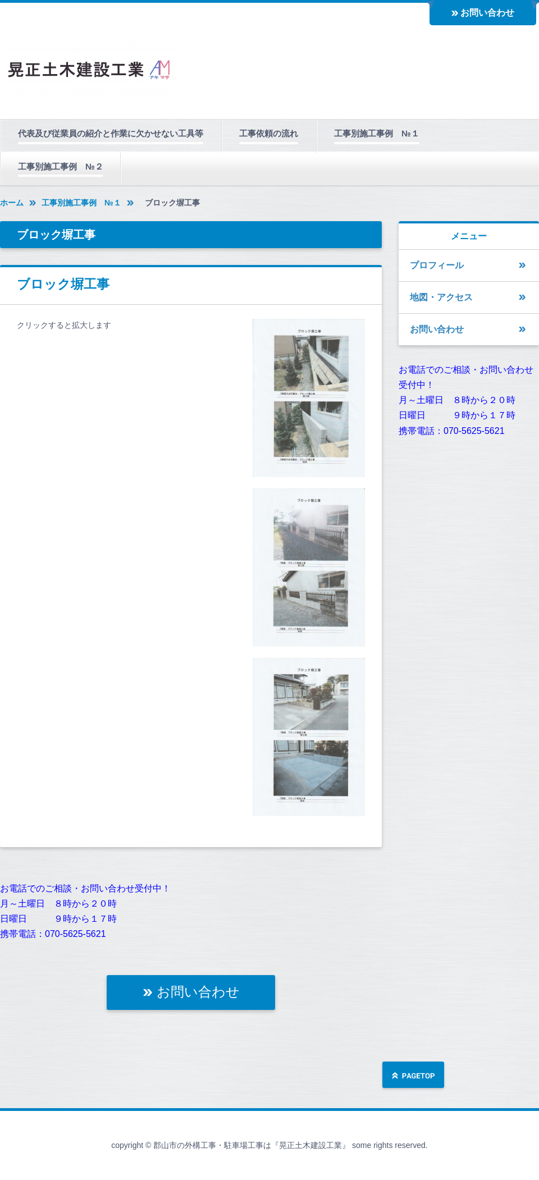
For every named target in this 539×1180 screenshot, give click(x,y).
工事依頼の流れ (268, 133)
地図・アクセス (441, 297)
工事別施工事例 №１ (376, 133)
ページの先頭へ (413, 1075)
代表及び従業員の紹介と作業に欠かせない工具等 (110, 133)
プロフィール (437, 265)
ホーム (12, 202)
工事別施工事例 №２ (60, 166)
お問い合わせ (487, 12)
